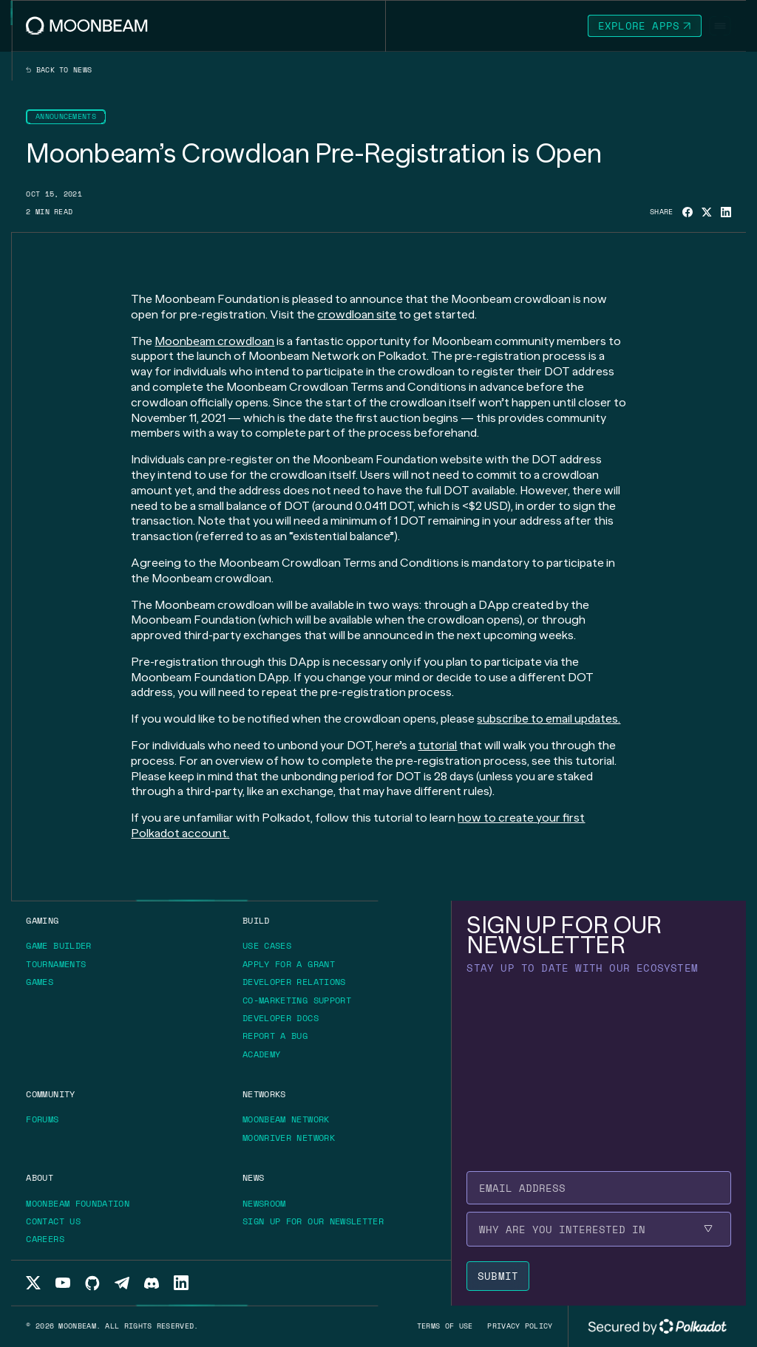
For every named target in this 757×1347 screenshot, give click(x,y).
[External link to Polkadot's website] (657, 1326)
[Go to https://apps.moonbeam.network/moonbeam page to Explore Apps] (645, 26)
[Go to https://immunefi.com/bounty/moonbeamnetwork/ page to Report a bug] (280, 1036)
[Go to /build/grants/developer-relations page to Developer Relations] (294, 981)
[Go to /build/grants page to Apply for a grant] (293, 964)
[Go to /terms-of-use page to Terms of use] (445, 1325)
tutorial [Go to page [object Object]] (437, 745)
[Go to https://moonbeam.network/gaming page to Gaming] (42, 920)
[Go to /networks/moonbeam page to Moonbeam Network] (286, 1119)
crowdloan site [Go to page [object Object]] (356, 314)
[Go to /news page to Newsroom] (264, 1203)
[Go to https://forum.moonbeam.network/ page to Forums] (47, 1119)
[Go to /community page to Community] (50, 1094)
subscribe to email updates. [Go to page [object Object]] (548, 719)
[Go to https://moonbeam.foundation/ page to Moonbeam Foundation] (83, 1203)
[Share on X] (707, 212)
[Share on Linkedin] (726, 212)
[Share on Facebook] (687, 212)
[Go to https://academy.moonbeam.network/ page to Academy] (266, 1054)
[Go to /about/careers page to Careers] (45, 1238)
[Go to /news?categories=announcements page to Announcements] (66, 116)
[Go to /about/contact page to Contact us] (53, 1221)
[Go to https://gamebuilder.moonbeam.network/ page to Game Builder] (63, 946)
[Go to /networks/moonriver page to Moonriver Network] (288, 1137)
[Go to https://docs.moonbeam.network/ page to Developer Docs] (285, 1018)
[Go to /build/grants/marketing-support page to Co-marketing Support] (296, 1000)
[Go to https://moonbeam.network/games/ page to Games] (45, 982)
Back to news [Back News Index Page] (59, 70)
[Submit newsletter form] (497, 1276)
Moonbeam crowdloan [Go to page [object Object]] (214, 341)
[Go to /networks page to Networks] (264, 1094)
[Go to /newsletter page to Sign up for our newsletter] (313, 1221)
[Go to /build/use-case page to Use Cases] (266, 945)
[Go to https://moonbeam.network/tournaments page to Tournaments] (61, 964)
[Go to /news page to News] (253, 1177)
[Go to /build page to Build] (256, 920)
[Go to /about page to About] (39, 1177)
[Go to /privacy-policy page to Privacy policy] (519, 1325)
